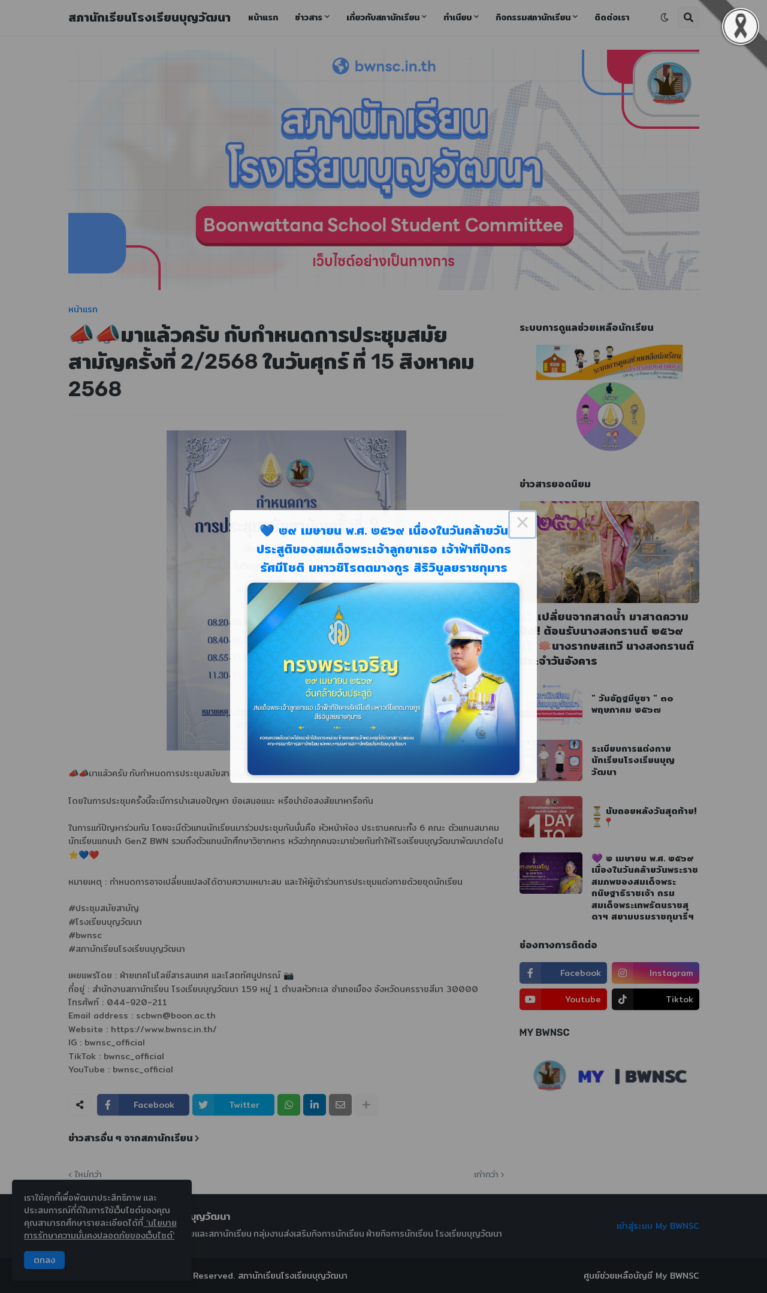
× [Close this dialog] (522, 524)
